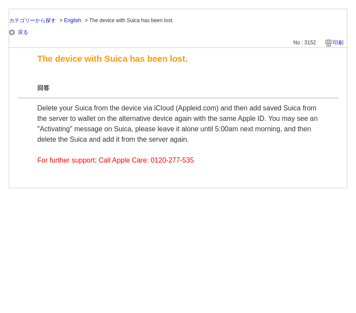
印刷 (338, 43)
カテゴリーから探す (32, 20)
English (72, 20)
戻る (23, 32)
